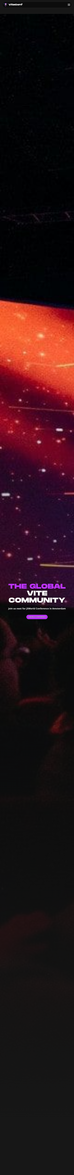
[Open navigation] (68, 4)
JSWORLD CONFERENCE (37, 617)
